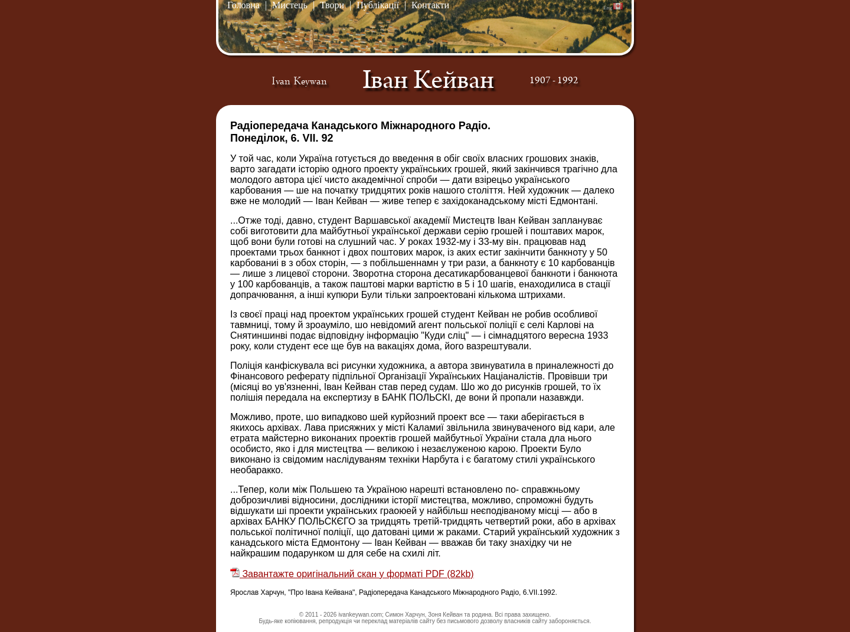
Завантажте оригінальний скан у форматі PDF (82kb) (352, 574)
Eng (613, 7)
